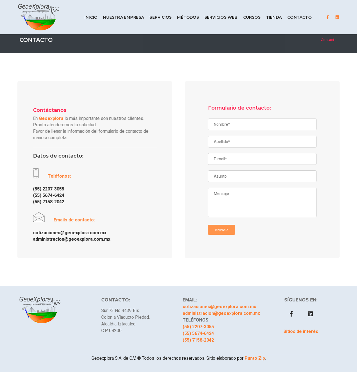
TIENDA (270, 13)
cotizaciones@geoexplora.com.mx (64, 232)
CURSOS (247, 13)
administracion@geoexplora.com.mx (66, 239)
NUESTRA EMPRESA (119, 13)
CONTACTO (295, 13)
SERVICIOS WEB (216, 13)
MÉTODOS (184, 13)
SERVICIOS (157, 13)
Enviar (227, 230)
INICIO (86, 13)
